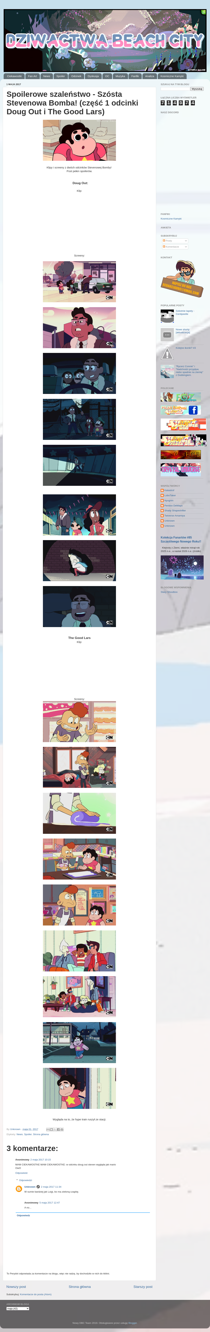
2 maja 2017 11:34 (51, 1186)
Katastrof (169, 490)
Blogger (132, 1323)
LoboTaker (170, 495)
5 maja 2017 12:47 (49, 1202)
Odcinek (76, 76)
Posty (167, 240)
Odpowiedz (21, 1173)
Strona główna (41, 1134)
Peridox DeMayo (173, 505)
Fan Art (32, 76)
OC (107, 76)
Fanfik (135, 76)
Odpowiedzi (25, 1180)
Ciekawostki (14, 76)
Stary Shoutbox (169, 592)
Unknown (30, 1186)
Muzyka (120, 76)
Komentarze (171, 246)
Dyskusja (93, 76)
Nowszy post (16, 1287)
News (46, 76)
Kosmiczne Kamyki (172, 76)
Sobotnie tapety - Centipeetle (185, 312)
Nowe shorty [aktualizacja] (183, 331)
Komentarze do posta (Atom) (35, 1294)
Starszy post (142, 1287)
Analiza (149, 76)
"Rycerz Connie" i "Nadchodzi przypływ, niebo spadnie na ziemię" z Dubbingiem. (189, 371)
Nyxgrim (168, 500)
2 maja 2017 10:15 (40, 1159)
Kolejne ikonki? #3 (186, 348)
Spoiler (60, 76)
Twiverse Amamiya (174, 515)
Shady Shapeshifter (175, 510)
